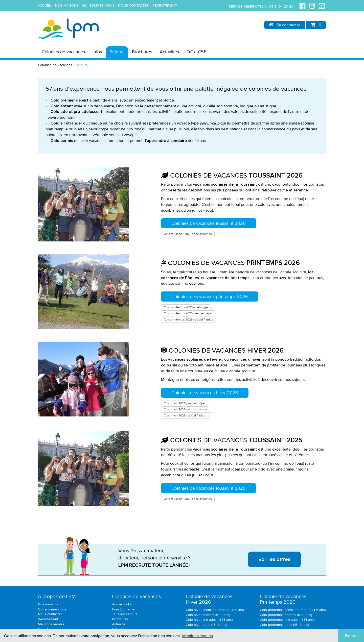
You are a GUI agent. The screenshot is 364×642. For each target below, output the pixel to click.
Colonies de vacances (63, 52)
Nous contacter (133, 5)
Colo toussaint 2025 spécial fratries (188, 499)
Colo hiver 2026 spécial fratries (185, 415)
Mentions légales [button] (197, 635)
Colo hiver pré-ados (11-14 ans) (209, 620)
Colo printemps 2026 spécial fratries (188, 320)
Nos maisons (67, 5)
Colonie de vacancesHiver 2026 (209, 599)
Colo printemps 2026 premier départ (189, 313)
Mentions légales (51, 624)
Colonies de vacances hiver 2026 (204, 393)
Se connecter (284, 25)
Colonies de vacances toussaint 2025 (208, 488)
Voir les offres (274, 559)
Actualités (169, 52)
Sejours (82, 65)
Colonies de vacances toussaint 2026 (208, 223)
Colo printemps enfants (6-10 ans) (286, 615)
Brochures (142, 52)
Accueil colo (121, 604)
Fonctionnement (125, 609)
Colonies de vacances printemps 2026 (209, 296)
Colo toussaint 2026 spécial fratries (188, 234)
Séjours (116, 52)
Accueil (45, 5)
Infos (97, 52)
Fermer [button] (351, 635)
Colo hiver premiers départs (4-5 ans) (215, 610)
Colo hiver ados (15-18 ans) (206, 625)
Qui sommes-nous (98, 5)
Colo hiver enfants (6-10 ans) (208, 615)
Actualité (118, 624)
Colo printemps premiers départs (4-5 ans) (293, 610)
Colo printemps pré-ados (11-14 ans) (287, 620)
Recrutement (164, 5)
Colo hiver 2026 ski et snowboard (187, 409)
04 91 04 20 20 (281, 6)
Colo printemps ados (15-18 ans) (284, 625)
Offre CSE (196, 52)
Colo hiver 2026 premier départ (185, 403)
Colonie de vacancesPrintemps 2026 (283, 599)
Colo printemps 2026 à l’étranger (186, 307)
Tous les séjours (125, 614)
